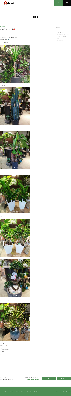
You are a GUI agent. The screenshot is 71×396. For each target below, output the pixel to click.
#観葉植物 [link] (2, 348)
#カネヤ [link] (1, 353)
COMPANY (40, 3)
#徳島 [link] (1, 354)
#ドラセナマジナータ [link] (4, 300)
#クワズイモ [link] (2, 129)
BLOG (44, 3)
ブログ (27, 391)
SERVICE (27, 3)
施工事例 (22, 391)
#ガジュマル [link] (2, 216)
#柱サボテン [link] (2, 85)
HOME (19, 3)
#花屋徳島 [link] (2, 351)
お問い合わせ (64, 378)
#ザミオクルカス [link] (3, 172)
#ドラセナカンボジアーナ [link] (5, 42)
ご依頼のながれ (17, 391)
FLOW (31, 3)
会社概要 (31, 391)
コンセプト (5, 391)
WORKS (35, 3)
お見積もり (48, 378)
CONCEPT (22, 3)
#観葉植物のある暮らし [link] (5, 349)
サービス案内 (11, 391)
